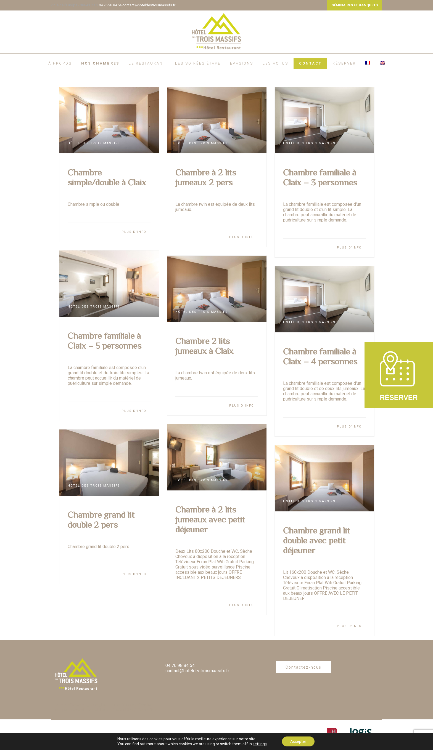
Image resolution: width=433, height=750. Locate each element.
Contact (310, 63)
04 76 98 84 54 (110, 5)
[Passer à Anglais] (382, 63)
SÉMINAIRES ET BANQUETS (355, 5)
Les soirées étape (198, 63)
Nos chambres (100, 63)
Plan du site (114, 744)
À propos (60, 63)
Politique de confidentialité (75, 744)
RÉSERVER (344, 63)
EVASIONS (241, 63)
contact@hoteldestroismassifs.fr (148, 5)
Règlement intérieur (94, 735)
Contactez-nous (303, 667)
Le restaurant (147, 63)
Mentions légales (156, 735)
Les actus (275, 63)
